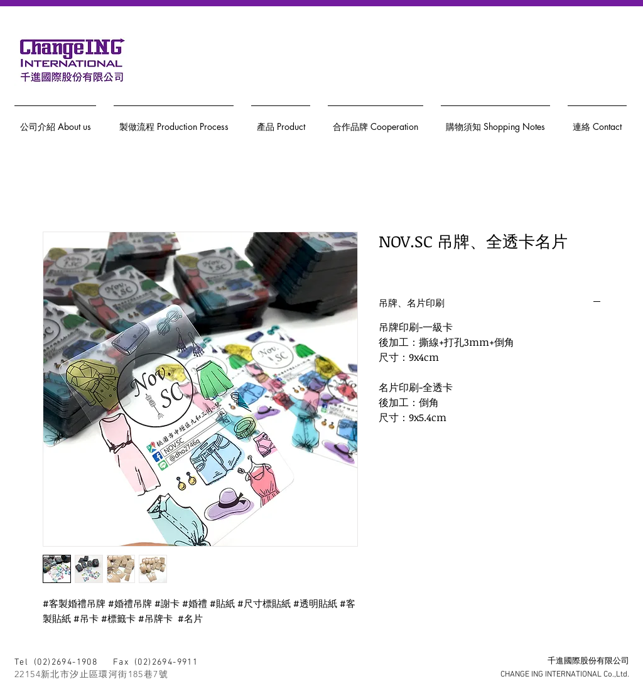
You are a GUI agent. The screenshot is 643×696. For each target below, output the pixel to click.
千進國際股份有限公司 (588, 661)
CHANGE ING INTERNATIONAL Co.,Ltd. (564, 675)
